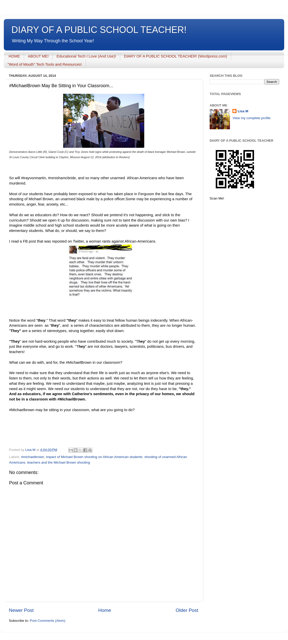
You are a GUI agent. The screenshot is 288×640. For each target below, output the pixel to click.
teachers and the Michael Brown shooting (58, 462)
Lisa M (243, 111)
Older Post (187, 610)
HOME (14, 56)
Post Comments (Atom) (47, 621)
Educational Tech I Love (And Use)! (86, 56)
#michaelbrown (32, 457)
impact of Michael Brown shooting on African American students (94, 457)
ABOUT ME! (38, 56)
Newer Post (21, 610)
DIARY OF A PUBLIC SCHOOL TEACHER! (99, 30)
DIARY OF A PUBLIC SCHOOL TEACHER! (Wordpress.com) (175, 56)
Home (104, 610)
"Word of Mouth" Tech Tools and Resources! (45, 64)
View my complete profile (251, 118)
